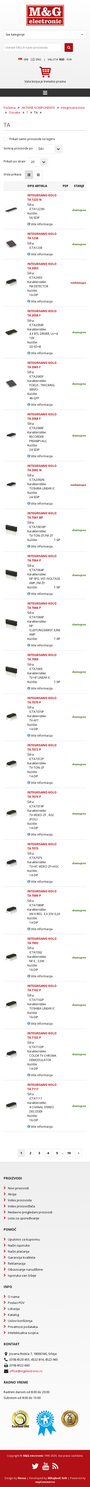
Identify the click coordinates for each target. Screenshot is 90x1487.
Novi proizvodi (18, 1188)
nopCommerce (45, 1482)
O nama (13, 1296)
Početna (10, 107)
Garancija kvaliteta (21, 1257)
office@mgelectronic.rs (25, 1371)
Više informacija (40, 224)
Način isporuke (19, 1245)
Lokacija (14, 1309)
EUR (69, 59)
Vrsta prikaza (12, 174)
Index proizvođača (21, 1206)
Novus (22, 1478)
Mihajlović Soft (57, 1478)
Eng (36, 59)
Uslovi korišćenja (20, 1321)
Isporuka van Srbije (22, 1275)
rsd (61, 59)
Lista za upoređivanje (23, 1218)
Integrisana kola (72, 107)
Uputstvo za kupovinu (24, 1239)
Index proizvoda (20, 1200)
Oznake (14, 112)
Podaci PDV (16, 1302)
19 (69, 1153)
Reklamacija (16, 1263)
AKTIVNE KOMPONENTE (38, 107)
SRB (23, 59)
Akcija (12, 1194)
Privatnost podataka (23, 1327)
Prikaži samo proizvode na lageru (32, 139)
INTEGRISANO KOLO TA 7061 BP (42, 515)
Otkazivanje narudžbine (25, 1269)
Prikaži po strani (14, 161)
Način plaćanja (18, 1251)
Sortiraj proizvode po (18, 148)
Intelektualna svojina (23, 1333)
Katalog (13, 1315)
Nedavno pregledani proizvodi (30, 1212)
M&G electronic (33, 1455)
